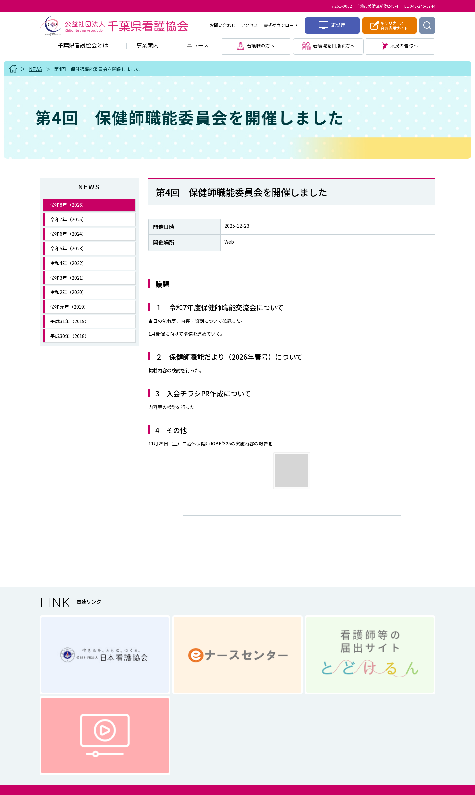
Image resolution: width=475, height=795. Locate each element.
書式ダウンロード (281, 25)
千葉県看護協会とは (83, 45)
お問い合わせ (223, 25)
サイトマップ (278, 734)
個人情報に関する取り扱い (214, 734)
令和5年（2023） (68, 248)
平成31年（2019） (69, 321)
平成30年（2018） (69, 336)
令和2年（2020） (68, 292)
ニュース (198, 45)
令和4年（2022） (68, 263)
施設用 (332, 25)
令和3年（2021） (68, 277)
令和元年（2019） (69, 306)
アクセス (249, 25)
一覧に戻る (292, 521)
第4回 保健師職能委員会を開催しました (97, 69)
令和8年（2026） (68, 204)
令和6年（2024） (68, 233)
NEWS (35, 69)
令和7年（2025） (68, 219)
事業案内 (147, 45)
